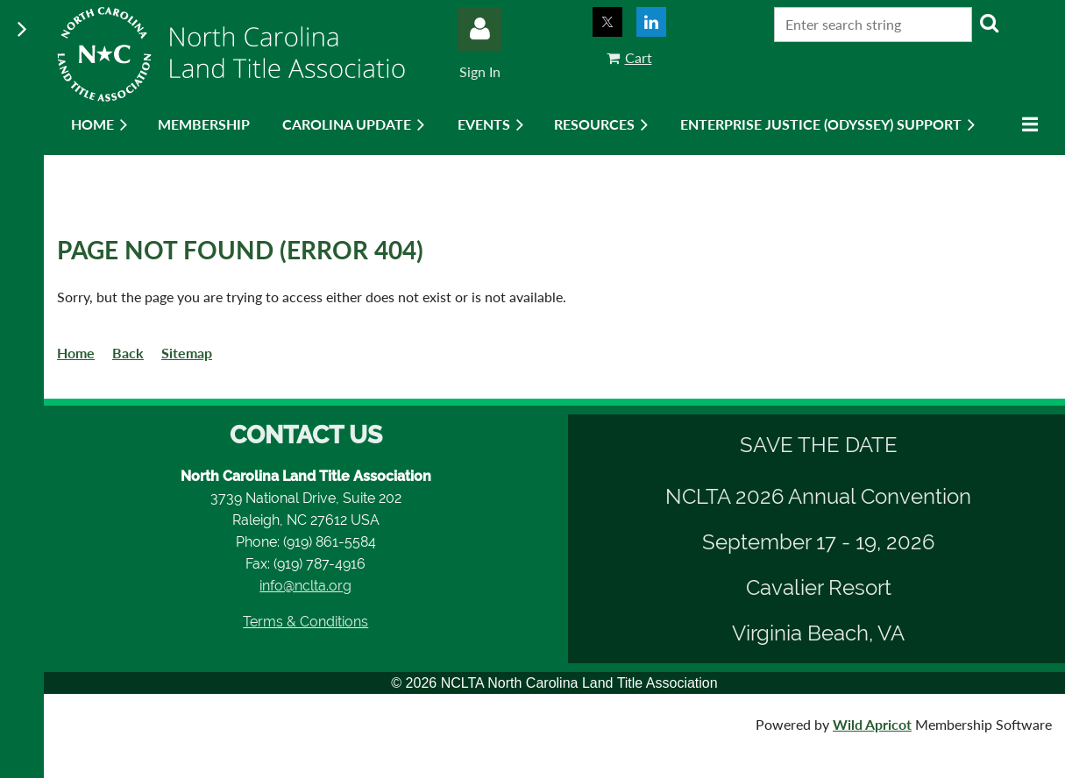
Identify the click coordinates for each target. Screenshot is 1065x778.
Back (128, 352)
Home (76, 352)
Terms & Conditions (305, 621)
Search (989, 23)
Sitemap (186, 352)
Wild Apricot (872, 724)
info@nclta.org (305, 585)
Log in (479, 29)
